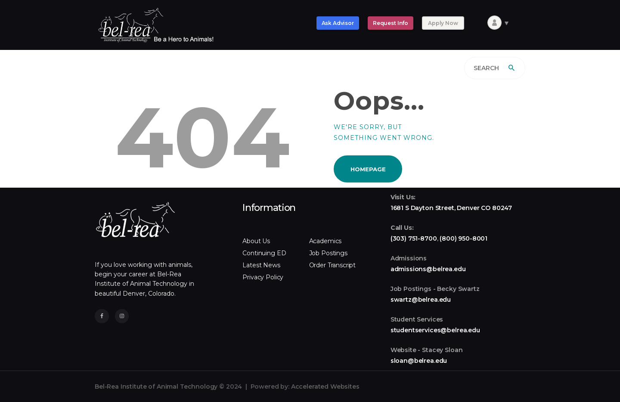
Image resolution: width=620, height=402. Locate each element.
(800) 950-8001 (463, 238)
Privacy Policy (262, 277)
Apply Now (443, 23)
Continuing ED (264, 253)
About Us (256, 241)
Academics (325, 241)
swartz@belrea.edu (421, 299)
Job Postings (328, 253)
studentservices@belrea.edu (435, 330)
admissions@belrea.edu (428, 269)
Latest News (261, 265)
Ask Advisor (338, 23)
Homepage (368, 169)
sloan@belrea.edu (419, 361)
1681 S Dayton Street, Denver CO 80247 (451, 208)
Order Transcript (332, 265)
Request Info (390, 23)
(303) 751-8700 (414, 238)
